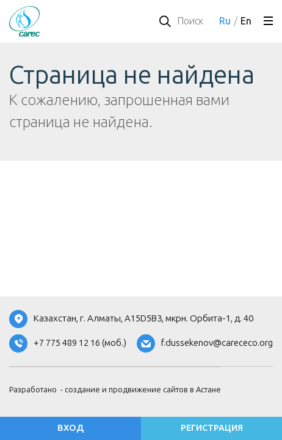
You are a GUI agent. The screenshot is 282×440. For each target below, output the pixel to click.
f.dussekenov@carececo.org (217, 343)
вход (70, 428)
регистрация (212, 428)
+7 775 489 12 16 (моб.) (80, 343)
